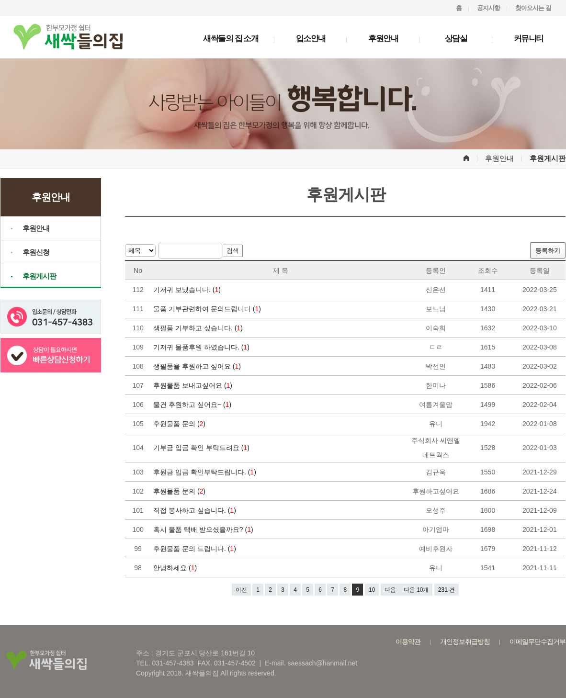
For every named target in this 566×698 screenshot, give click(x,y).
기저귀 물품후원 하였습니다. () (202, 347)
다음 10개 (416, 589)
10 (372, 589)
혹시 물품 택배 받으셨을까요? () (204, 529)
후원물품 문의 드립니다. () (195, 548)
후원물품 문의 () (180, 424)
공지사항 (488, 7)
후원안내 (383, 38)
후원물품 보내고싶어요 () (193, 385)
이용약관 (408, 641)
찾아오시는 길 (533, 7)
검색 (232, 250)
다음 (390, 589)
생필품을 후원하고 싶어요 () (198, 366)
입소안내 (311, 38)
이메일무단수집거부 (537, 641)
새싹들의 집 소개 (230, 38)
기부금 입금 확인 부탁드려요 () (202, 447)
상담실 (456, 38)
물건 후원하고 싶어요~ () (193, 404)
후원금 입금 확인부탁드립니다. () (205, 472)
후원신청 (36, 252)
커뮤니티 (528, 38)
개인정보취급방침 (465, 641)
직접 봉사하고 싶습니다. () (195, 510)
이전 (241, 589)
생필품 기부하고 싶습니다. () (199, 328)
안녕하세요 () (176, 568)
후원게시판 (39, 276)
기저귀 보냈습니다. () (188, 289)
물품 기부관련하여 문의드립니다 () (208, 309)
